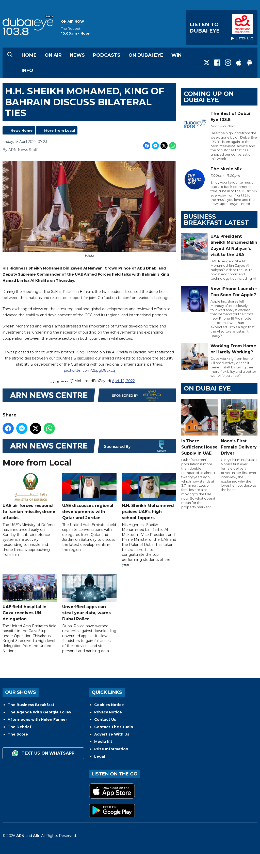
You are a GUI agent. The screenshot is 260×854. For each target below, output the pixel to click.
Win (176, 55)
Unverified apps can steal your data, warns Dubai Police (89, 597)
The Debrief (19, 727)
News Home (21, 130)
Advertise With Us (111, 734)
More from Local (59, 130)
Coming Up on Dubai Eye (209, 96)
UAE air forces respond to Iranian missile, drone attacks (30, 496)
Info (27, 70)
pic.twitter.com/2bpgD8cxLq (89, 370)
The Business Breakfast (31, 704)
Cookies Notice (109, 704)
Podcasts (106, 55)
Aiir (36, 835)
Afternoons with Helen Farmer (37, 719)
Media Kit (103, 741)
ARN (20, 835)
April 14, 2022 (123, 380)
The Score (18, 734)
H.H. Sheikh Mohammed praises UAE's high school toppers (149, 496)
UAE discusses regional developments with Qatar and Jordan (89, 496)
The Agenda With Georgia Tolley (39, 712)
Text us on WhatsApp (43, 753)
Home (29, 55)
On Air (53, 55)
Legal (99, 756)
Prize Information (111, 749)
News (77, 55)
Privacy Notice (108, 712)
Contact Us (105, 719)
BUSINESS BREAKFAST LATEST (216, 219)
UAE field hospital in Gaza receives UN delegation (30, 597)
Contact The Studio (113, 727)
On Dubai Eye (145, 55)
